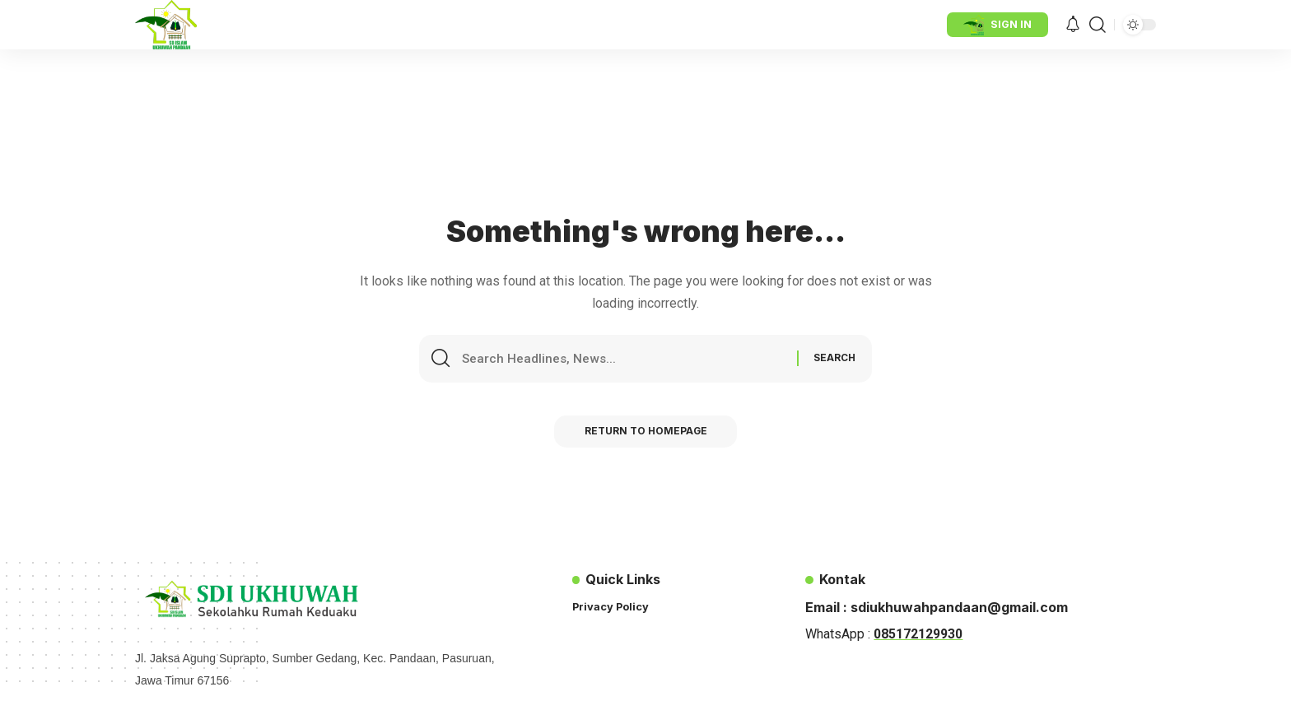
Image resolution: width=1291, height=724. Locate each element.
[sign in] (997, 24)
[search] (1097, 25)
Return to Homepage (646, 433)
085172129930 (918, 634)
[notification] (1073, 25)
